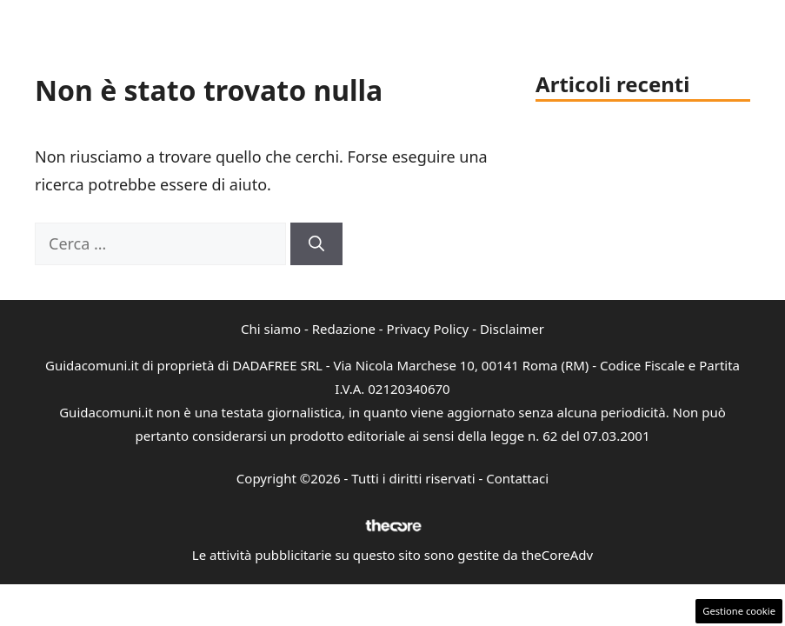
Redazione (344, 328)
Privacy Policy (428, 328)
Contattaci (517, 478)
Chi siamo (271, 328)
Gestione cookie (738, 610)
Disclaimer (512, 328)
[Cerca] (316, 244)
